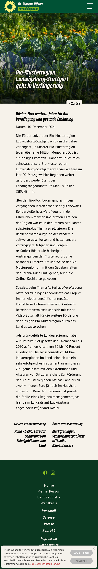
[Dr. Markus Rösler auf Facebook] (45, 474)
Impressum (49, 538)
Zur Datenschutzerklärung (45, 563)
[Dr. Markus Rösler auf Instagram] (53, 474)
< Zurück (74, 104)
